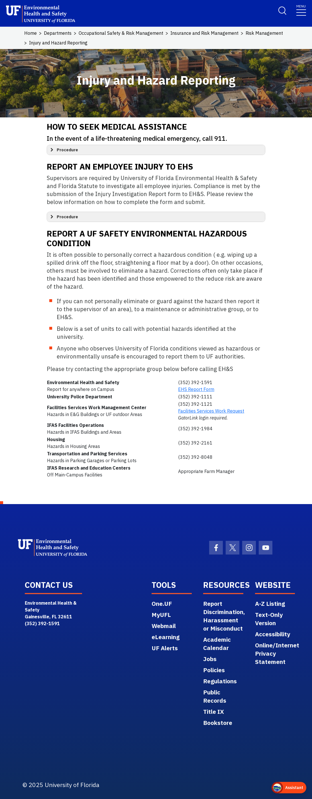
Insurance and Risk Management (204, 33)
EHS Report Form (196, 389)
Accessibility (272, 634)
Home (30, 33)
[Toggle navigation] (301, 10)
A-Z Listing (270, 604)
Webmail (164, 626)
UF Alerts (165, 648)
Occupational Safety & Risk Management (121, 33)
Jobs (210, 659)
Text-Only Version (269, 619)
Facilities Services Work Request (211, 411)
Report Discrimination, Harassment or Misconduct (224, 616)
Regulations (220, 681)
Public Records (214, 696)
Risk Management (264, 33)
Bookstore (217, 723)
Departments (58, 33)
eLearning (166, 637)
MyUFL (161, 615)
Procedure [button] (63, 150)
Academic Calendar (217, 643)
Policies (214, 670)
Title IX (213, 712)
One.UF (162, 604)
